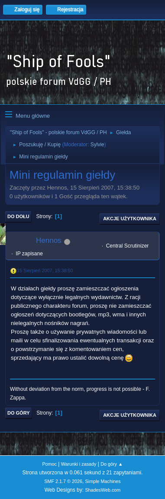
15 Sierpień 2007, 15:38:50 (45, 270)
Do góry (18, 412)
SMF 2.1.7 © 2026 (63, 481)
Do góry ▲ (111, 464)
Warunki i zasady (79, 464)
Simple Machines (103, 481)
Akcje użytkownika (129, 218)
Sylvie (97, 145)
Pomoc (49, 464)
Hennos (48, 240)
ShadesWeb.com (102, 490)
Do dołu (18, 216)
